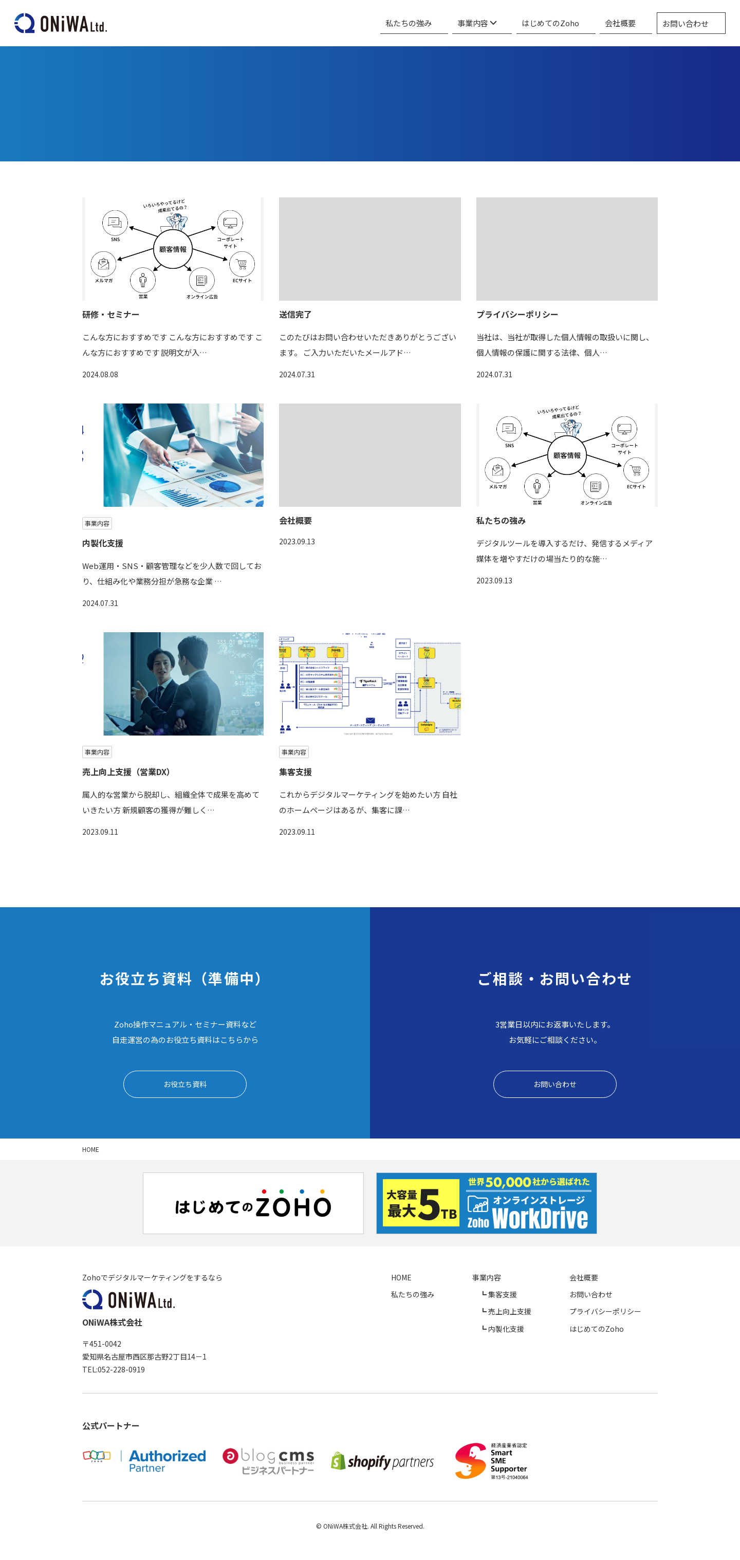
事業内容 (511, 22)
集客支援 (540, 1297)
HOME (468, 1279)
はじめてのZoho (573, 22)
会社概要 (632, 22)
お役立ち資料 (185, 1084)
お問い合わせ (692, 23)
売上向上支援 (547, 1314)
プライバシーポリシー (622, 1314)
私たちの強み (454, 22)
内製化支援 (543, 1331)
